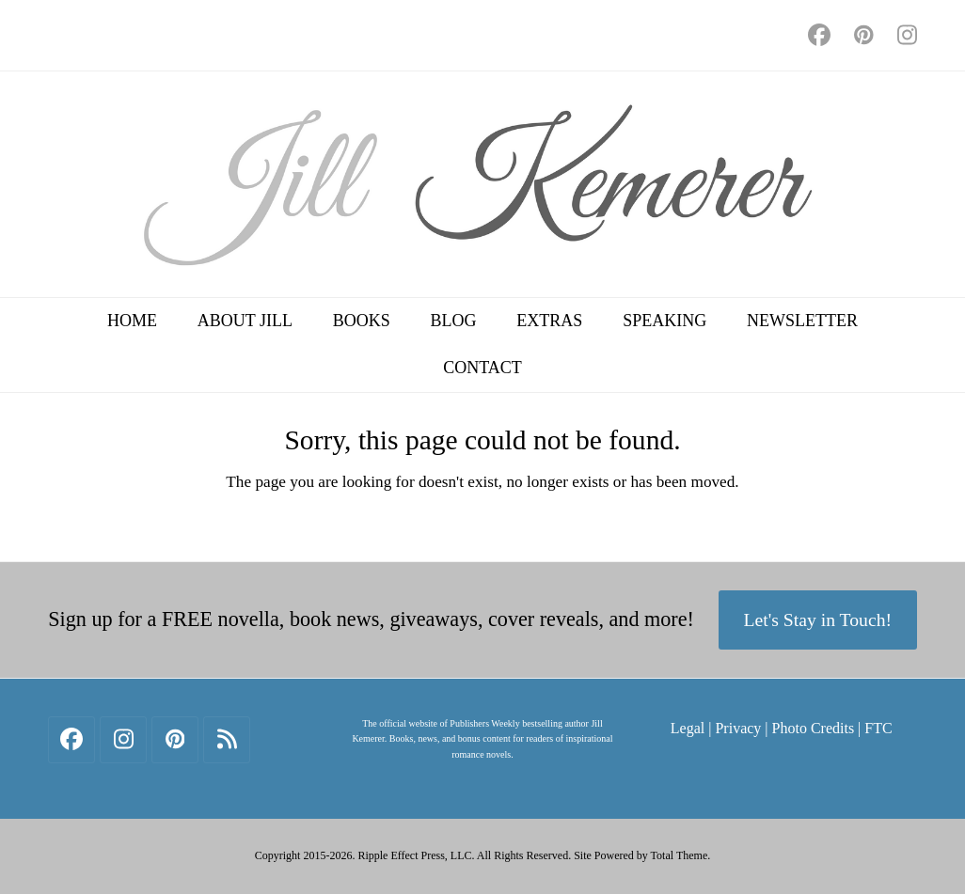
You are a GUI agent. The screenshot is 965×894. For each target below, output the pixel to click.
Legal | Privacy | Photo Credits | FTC (782, 728)
